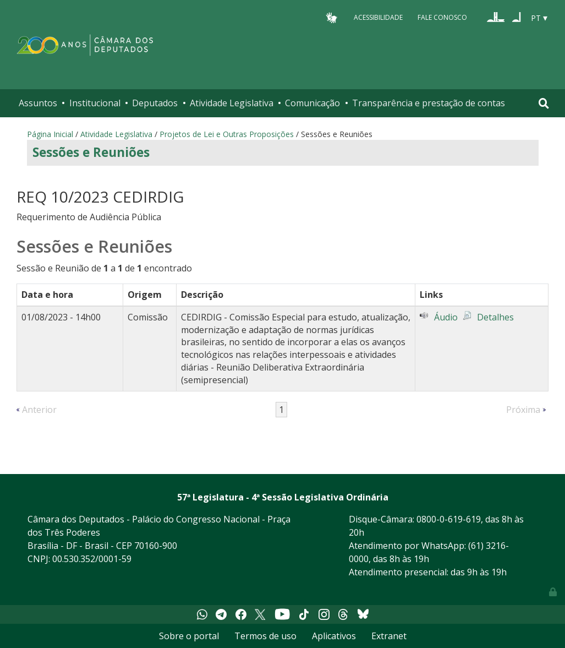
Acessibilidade (378, 17)
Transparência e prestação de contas (428, 103)
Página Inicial (50, 134)
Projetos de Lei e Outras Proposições (227, 134)
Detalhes (495, 317)
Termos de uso (265, 636)
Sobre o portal (189, 636)
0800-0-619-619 (448, 519)
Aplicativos (334, 636)
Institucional (94, 103)
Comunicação (312, 103)
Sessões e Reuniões (91, 152)
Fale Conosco (442, 17)
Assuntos (38, 103)
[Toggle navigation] (543, 103)
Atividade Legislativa (231, 103)
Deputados (155, 103)
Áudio (446, 317)
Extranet (389, 636)
